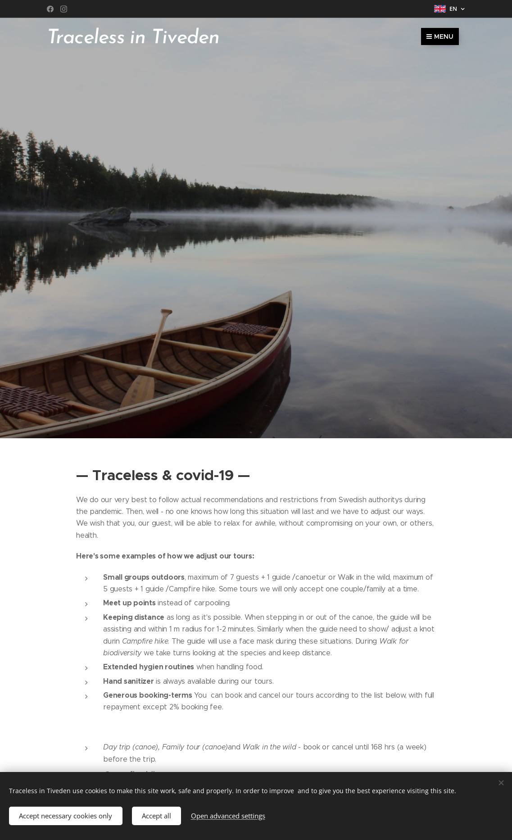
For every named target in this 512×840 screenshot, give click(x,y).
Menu (439, 36)
